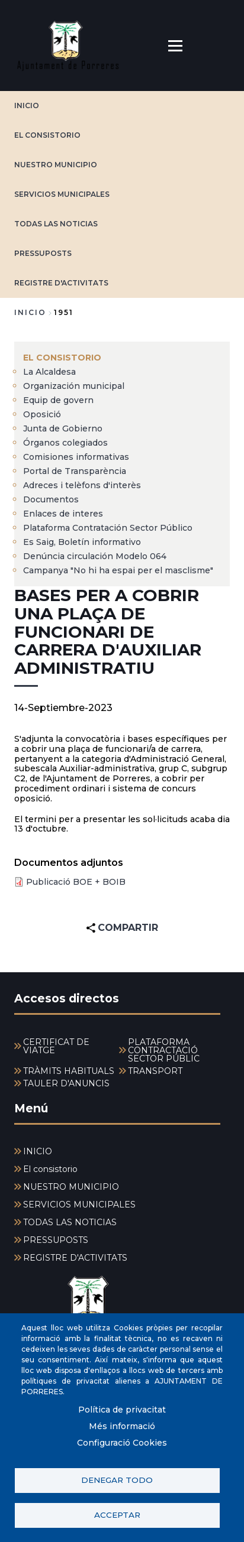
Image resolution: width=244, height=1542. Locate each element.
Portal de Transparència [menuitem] (74, 471)
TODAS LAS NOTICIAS (56, 223)
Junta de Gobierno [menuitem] (62, 428)
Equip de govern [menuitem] (58, 400)
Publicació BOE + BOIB (76, 881)
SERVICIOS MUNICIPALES (62, 194)
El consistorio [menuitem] (62, 357)
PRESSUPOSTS (43, 253)
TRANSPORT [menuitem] (155, 1071)
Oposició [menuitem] (42, 414)
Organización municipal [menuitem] (73, 386)
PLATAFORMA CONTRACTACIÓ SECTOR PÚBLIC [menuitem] (164, 1050)
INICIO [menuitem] (37, 1151)
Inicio (30, 312)
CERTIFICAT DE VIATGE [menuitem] (56, 1046)
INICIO (26, 105)
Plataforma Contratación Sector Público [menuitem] (107, 527)
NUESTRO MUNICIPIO (55, 164)
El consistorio (47, 135)
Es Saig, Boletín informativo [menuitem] (82, 542)
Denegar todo (117, 1480)
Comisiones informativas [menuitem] (76, 457)
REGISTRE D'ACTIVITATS (61, 282)
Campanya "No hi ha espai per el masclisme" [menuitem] (118, 570)
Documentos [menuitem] (51, 499)
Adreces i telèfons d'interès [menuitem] (82, 485)
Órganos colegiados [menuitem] (65, 442)
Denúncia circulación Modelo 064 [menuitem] (94, 556)
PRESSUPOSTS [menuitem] (55, 1240)
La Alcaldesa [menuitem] (49, 371)
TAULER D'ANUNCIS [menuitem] (66, 1083)
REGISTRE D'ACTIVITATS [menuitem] (75, 1258)
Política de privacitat (122, 1409)
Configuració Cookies (122, 1442)
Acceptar (117, 1515)
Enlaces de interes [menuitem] (63, 513)
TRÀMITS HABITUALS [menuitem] (68, 1071)
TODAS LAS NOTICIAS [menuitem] (70, 1222)
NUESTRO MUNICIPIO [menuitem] (71, 1187)
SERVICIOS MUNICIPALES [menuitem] (79, 1204)
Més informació (122, 1426)
